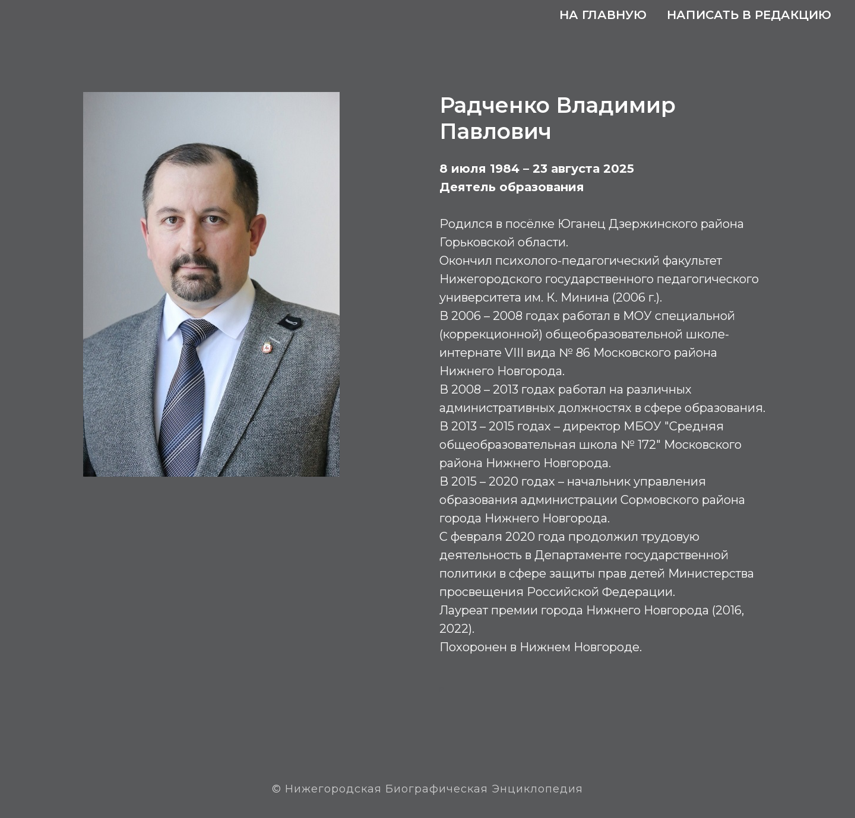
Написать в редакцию (749, 15)
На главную (603, 15)
